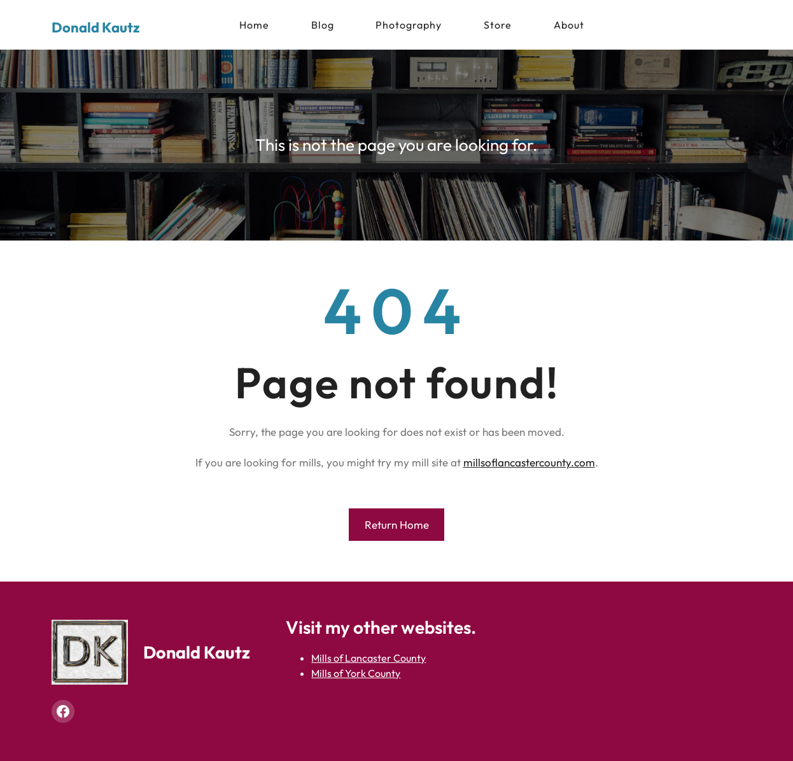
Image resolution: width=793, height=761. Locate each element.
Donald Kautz (96, 27)
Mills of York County (355, 673)
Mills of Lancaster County (368, 658)
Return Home (397, 524)
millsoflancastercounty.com (529, 462)
